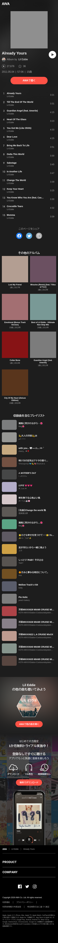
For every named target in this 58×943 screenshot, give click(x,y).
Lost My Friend (14, 285)
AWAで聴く (29, 80)
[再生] (52, 54)
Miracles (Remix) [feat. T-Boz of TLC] (43, 286)
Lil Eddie (23, 59)
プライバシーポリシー (24, 902)
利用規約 (6, 902)
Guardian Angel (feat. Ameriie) (43, 361)
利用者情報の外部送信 (11, 907)
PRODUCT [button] (9, 862)
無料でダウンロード (29, 782)
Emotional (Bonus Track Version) (15, 323)
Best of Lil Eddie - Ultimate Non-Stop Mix (43, 323)
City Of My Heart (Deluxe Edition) (15, 399)
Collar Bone (15, 360)
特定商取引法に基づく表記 (38, 907)
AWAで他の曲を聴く (29, 724)
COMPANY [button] (9, 872)
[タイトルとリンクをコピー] (39, 236)
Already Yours (29, 849)
